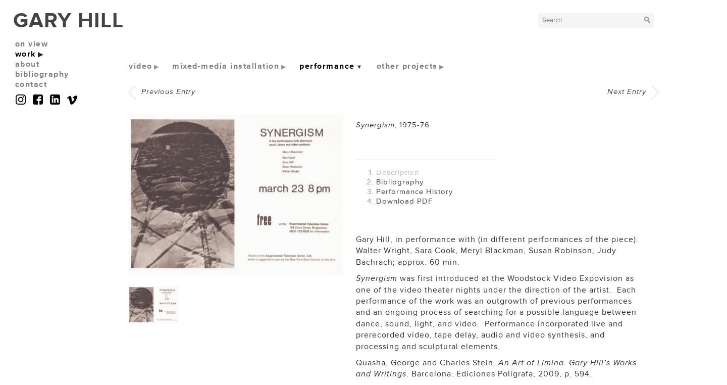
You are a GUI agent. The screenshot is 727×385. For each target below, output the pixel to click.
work (25, 54)
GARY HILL (68, 21)
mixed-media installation (225, 66)
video (140, 66)
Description (397, 172)
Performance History (414, 192)
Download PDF (404, 201)
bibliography (42, 74)
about (27, 64)
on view (31, 44)
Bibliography (400, 182)
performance (327, 66)
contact (31, 84)
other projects (407, 66)
